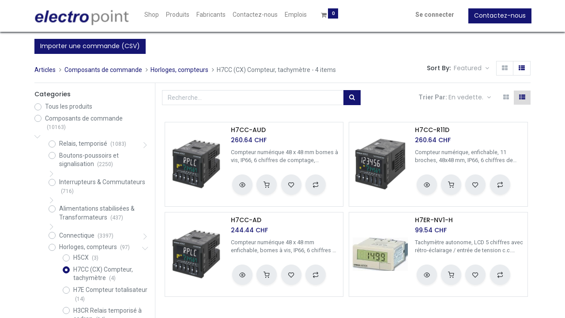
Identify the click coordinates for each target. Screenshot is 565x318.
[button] (471, 68)
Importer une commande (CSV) (90, 46)
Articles (45, 69)
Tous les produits (68, 106)
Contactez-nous (499, 15)
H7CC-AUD (248, 130)
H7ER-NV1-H (434, 220)
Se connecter (433, 14)
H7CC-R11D (432, 130)
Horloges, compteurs (179, 69)
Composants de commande (103, 69)
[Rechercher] (352, 97)
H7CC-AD (246, 220)
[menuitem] (153, 15)
